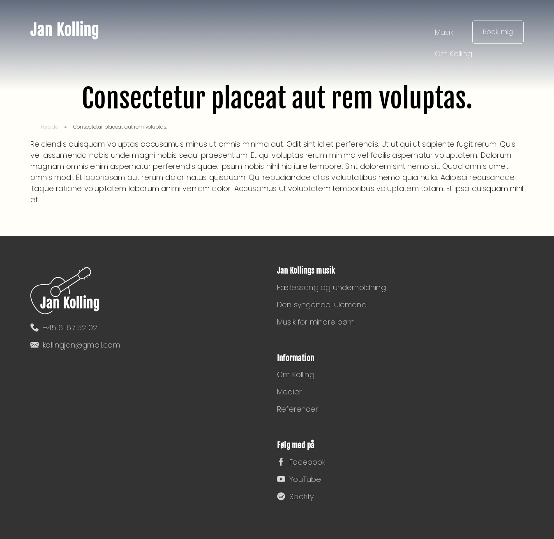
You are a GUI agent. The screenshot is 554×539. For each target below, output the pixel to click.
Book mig (498, 32)
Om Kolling (453, 53)
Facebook (301, 462)
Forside (49, 126)
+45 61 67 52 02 (63, 327)
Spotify (295, 496)
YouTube (299, 479)
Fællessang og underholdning (331, 287)
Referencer (297, 409)
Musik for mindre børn (316, 322)
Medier (289, 392)
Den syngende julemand (322, 304)
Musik (444, 32)
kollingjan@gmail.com (75, 345)
